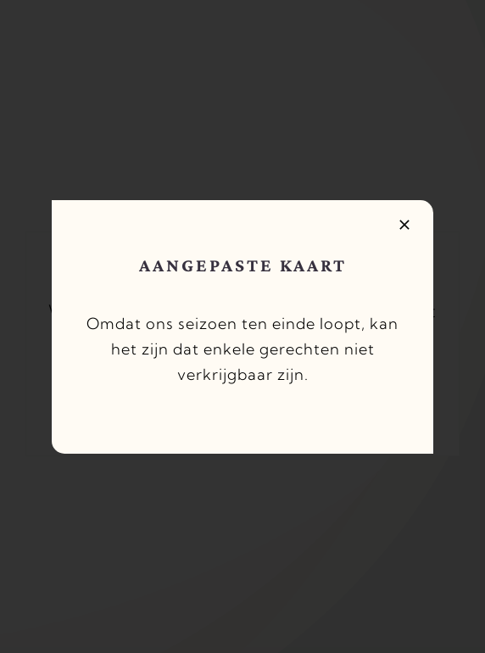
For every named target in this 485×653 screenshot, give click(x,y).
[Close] (404, 224)
